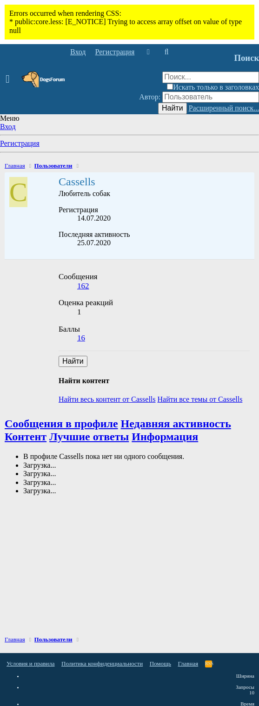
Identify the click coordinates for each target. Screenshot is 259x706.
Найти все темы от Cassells (200, 399)
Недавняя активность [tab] (176, 424)
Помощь (160, 663)
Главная (188, 663)
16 (81, 337)
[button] (10, 79)
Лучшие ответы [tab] (89, 437)
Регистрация (20, 143)
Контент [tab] (25, 437)
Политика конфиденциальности (102, 663)
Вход (8, 127)
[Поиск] (166, 52)
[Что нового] (148, 52)
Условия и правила (31, 663)
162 (83, 285)
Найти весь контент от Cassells (107, 399)
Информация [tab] (165, 437)
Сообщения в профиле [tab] (61, 424)
